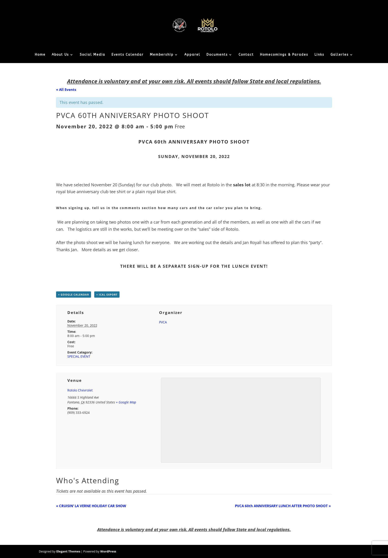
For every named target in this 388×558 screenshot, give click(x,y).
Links (319, 55)
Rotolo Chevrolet (80, 390)
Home (40, 55)
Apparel (192, 55)
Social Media (92, 55)
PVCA (163, 322)
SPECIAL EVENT (78, 356)
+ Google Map (126, 402)
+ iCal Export (106, 294)
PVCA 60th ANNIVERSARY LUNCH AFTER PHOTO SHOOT (283, 505)
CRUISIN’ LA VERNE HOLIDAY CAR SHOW (91, 505)
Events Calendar (127, 55)
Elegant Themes (68, 551)
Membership (162, 55)
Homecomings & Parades (284, 55)
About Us (60, 55)
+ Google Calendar (73, 294)
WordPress (108, 551)
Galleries (340, 55)
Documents (217, 55)
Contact (246, 55)
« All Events (66, 89)
